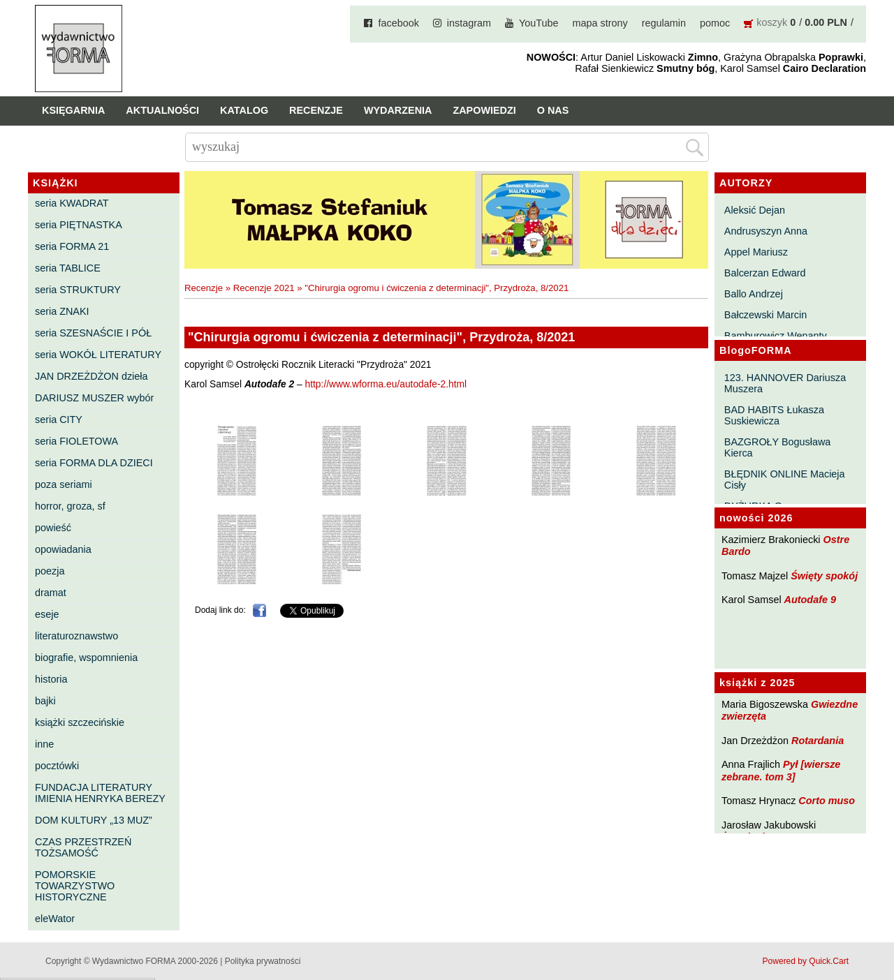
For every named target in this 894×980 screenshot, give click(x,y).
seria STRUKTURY (78, 289)
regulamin (664, 23)
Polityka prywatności (263, 961)
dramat (50, 592)
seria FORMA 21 (72, 246)
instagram (469, 23)
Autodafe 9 (810, 599)
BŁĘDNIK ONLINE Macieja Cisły (784, 479)
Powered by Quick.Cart (806, 961)
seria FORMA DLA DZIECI (94, 462)
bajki (45, 700)
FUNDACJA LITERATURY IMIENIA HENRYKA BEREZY (100, 793)
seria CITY (58, 419)
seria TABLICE (68, 268)
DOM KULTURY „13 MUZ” (93, 820)
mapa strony (600, 23)
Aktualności (162, 110)
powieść (53, 527)
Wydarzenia (398, 110)
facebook (398, 23)
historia (51, 679)
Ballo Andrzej (753, 293)
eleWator (55, 918)
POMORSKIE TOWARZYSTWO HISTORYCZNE (75, 886)
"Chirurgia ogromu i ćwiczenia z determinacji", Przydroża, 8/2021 (437, 288)
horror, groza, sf (70, 506)
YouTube (539, 23)
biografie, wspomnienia (86, 657)
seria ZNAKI (62, 311)
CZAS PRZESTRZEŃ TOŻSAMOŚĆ (83, 847)
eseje (47, 614)
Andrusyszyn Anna (765, 231)
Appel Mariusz (756, 252)
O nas (553, 110)
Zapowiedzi (484, 110)
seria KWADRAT (72, 203)
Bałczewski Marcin (765, 314)
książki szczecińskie (79, 722)
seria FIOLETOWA (76, 441)
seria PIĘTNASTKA (78, 224)
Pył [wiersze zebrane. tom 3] (780, 770)
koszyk (771, 22)
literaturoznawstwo (76, 635)
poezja (49, 571)
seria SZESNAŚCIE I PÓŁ (93, 333)
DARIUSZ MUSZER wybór (94, 397)
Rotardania (817, 740)
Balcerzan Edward (765, 273)
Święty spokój (824, 575)
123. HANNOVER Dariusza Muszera (785, 383)
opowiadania (63, 549)
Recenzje (316, 110)
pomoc (715, 23)
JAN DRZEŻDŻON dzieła (91, 376)
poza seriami (63, 484)
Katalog (244, 110)
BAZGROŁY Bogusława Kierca (777, 447)
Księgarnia (73, 110)
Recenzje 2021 (264, 288)
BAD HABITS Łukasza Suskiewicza (774, 415)
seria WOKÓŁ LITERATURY (98, 354)
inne (44, 744)
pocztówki (57, 765)
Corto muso (826, 800)
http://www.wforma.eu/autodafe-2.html (386, 384)
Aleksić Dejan (754, 210)
